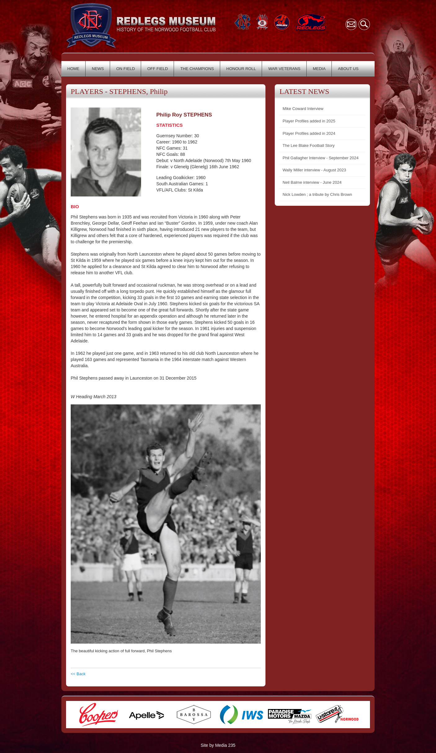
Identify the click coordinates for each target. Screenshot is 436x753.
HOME (73, 68)
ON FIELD (125, 68)
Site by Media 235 (218, 745)
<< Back (78, 674)
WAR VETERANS (284, 68)
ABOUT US (348, 68)
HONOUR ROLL (241, 68)
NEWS (98, 68)
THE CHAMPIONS (197, 68)
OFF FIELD (157, 68)
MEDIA (319, 68)
